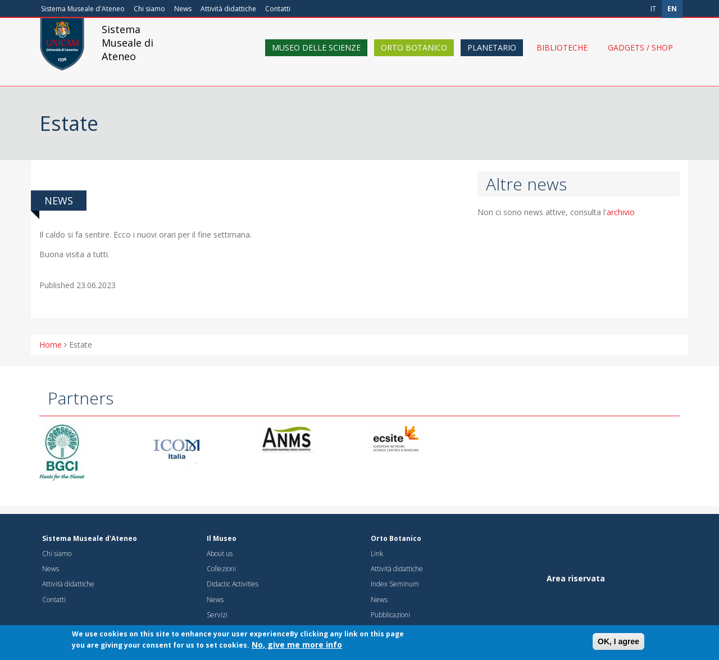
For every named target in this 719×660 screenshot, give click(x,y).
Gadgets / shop (640, 57)
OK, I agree (618, 644)
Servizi (217, 615)
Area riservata (576, 578)
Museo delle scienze (316, 57)
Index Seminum (395, 584)
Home (50, 344)
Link (377, 553)
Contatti (277, 8)
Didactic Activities (232, 584)
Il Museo (221, 538)
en (672, 8)
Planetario (491, 57)
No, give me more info (297, 647)
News (183, 8)
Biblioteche (562, 57)
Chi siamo (149, 8)
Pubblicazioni (390, 615)
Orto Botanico (414, 57)
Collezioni (221, 568)
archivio (621, 212)
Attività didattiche (228, 8)
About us (220, 553)
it (653, 8)
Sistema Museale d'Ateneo (83, 8)
